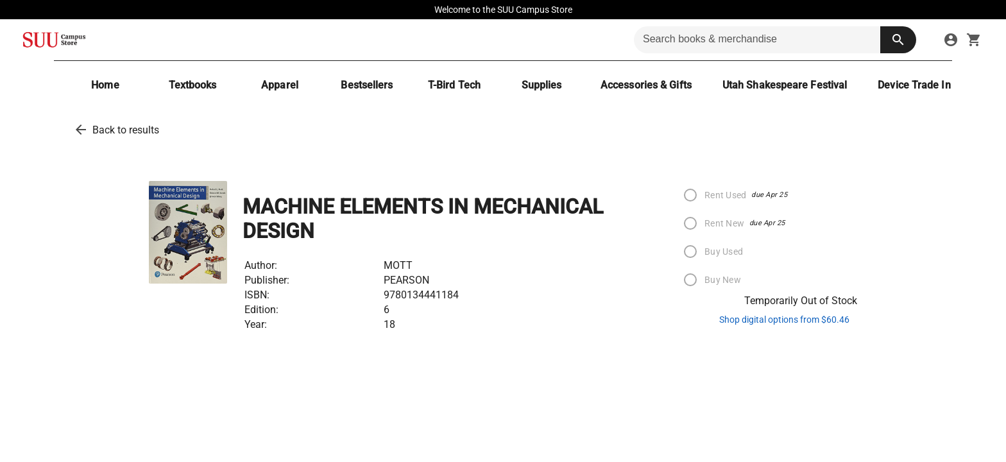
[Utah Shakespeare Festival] (784, 85)
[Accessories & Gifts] (646, 85)
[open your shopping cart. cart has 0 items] (973, 39)
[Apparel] (279, 85)
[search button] (898, 39)
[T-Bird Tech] (454, 85)
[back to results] (80, 129)
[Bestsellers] (366, 85)
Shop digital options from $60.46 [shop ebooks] (784, 319)
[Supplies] (541, 85)
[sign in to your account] (950, 39)
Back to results (125, 130)
